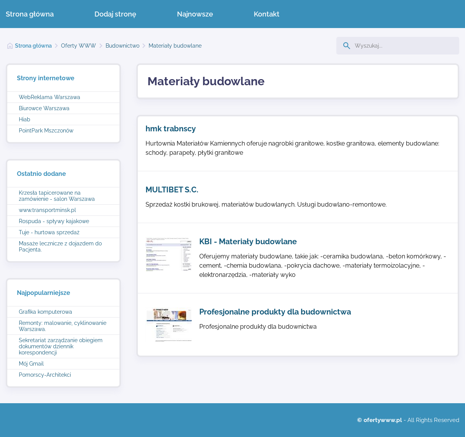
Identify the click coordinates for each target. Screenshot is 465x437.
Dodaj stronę (115, 14)
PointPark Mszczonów (46, 130)
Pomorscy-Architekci (45, 375)
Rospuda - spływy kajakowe (54, 221)
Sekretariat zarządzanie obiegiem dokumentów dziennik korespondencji (61, 346)
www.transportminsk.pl (47, 210)
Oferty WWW (78, 46)
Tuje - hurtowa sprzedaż (49, 232)
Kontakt (267, 14)
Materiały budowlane (175, 46)
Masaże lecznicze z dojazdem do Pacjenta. (60, 246)
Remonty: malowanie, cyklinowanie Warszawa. (62, 326)
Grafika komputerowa (45, 312)
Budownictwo (122, 46)
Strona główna (30, 14)
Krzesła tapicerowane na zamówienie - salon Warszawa (57, 196)
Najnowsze (195, 14)
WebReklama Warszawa (49, 97)
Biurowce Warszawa (44, 108)
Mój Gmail (31, 364)
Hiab (24, 119)
